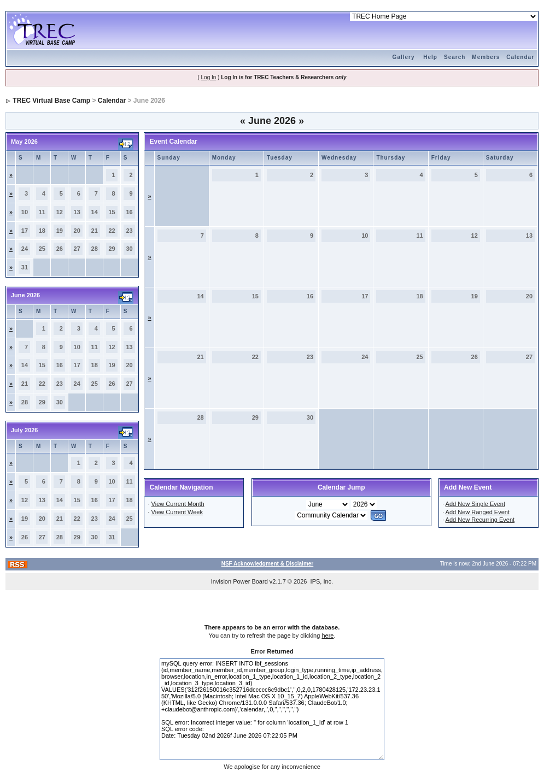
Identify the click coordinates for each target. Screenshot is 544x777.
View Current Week (177, 512)
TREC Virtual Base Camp (51, 100)
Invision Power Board (239, 581)
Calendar (520, 57)
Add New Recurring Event (480, 519)
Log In (209, 77)
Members (486, 57)
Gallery (404, 57)
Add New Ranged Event (478, 512)
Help (430, 57)
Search (454, 57)
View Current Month (177, 504)
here (327, 635)
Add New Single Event (475, 504)
